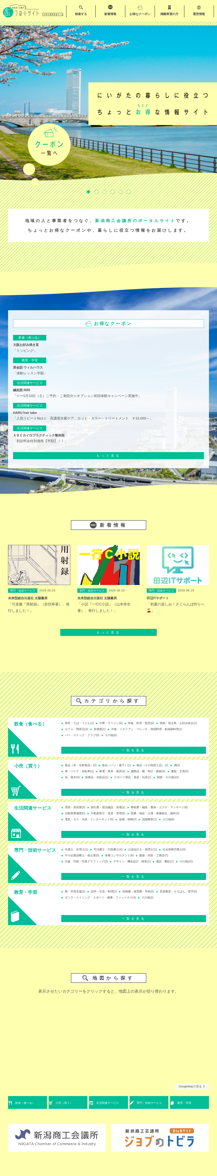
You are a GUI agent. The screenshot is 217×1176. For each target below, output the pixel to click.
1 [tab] (88, 191)
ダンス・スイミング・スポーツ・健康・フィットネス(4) (152, 905)
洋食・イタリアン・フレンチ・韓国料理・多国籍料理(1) (103, 736)
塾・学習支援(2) (74, 898)
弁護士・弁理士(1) (76, 853)
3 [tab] (104, 191)
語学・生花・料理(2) (107, 898)
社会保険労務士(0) (185, 853)
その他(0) (70, 743)
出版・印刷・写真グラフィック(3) (87, 866)
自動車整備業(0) (74, 817)
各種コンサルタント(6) (124, 859)
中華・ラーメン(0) (115, 723)
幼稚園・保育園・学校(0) (145, 898)
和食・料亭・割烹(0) (148, 723)
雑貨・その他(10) (178, 782)
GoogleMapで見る (192, 1093)
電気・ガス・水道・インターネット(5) (90, 824)
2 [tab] (96, 191)
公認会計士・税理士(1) (150, 853)
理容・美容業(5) (74, 811)
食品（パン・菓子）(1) (121, 769)
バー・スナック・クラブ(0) (169, 736)
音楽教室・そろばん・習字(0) (84, 905)
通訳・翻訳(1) (176, 866)
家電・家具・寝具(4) (116, 775)
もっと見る (108, 455)
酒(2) (188, 769)
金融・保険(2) (134, 824)
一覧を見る (134, 753)
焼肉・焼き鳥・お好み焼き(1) (84, 730)
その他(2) (70, 911)
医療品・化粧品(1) (99, 782)
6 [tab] (128, 191)
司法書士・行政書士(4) (111, 853)
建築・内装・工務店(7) (163, 859)
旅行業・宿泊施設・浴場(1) (111, 811)
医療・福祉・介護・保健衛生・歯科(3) (164, 817)
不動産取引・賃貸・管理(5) (111, 817)
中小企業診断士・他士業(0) (82, 859)
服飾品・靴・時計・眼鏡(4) (156, 775)
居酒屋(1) (150, 730)
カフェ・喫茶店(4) (125, 730)
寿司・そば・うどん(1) (79, 723)
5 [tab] (120, 191)
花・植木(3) (71, 782)
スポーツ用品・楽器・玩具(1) (139, 782)
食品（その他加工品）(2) (161, 769)
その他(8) (179, 824)
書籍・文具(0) (192, 775)
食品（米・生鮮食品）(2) (81, 769)
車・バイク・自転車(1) (79, 775)
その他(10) (70, 873)
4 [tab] (112, 191)
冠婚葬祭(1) (158, 824)
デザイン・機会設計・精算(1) (139, 866)
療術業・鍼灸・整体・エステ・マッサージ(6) (169, 811)
